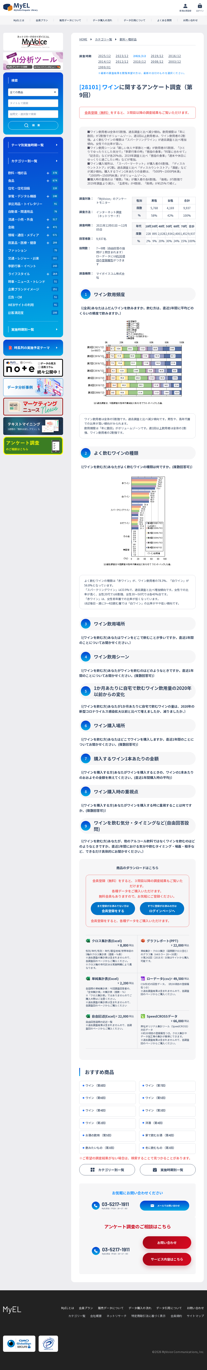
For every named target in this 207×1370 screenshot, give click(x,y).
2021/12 (139, 56)
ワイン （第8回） (95, 1085)
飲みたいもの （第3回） (99, 1148)
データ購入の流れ (102, 20)
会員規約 (176, 1316)
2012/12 (122, 61)
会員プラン (42, 20)
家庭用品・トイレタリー (25, 203)
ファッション (17, 250)
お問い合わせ (190, 20)
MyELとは (19, 20)
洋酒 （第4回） (154, 1123)
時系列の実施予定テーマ (32, 347)
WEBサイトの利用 (21, 304)
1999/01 (104, 67)
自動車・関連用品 (20, 211)
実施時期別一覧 (22, 329)
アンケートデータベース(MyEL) (20, 7)
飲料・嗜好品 (128, 39)
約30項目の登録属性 (110, 258)
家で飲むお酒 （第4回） (159, 1135)
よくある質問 (164, 20)
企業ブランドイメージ (23, 289)
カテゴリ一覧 (103, 39)
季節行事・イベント (22, 266)
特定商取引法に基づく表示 (148, 1316)
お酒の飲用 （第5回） (98, 1135)
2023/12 (122, 56)
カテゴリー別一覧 (24, 161)
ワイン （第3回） (155, 1110)
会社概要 (96, 1316)
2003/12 (174, 61)
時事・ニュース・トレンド (26, 281)
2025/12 (104, 56)
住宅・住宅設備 (19, 188)
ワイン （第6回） (95, 1098)
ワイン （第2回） (95, 1123)
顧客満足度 (16, 312)
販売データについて (70, 20)
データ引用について (135, 20)
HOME (83, 39)
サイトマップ (195, 1316)
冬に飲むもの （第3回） (159, 1148)
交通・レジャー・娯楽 (23, 258)
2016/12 (174, 56)
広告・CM (15, 297)
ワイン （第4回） (95, 1110)
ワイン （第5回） (155, 1098)
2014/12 (104, 61)
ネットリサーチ (117, 1316)
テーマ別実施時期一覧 (27, 145)
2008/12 (157, 61)
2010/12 (139, 61)
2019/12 (157, 56)
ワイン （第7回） (155, 1085)
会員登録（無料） (97, 112)
